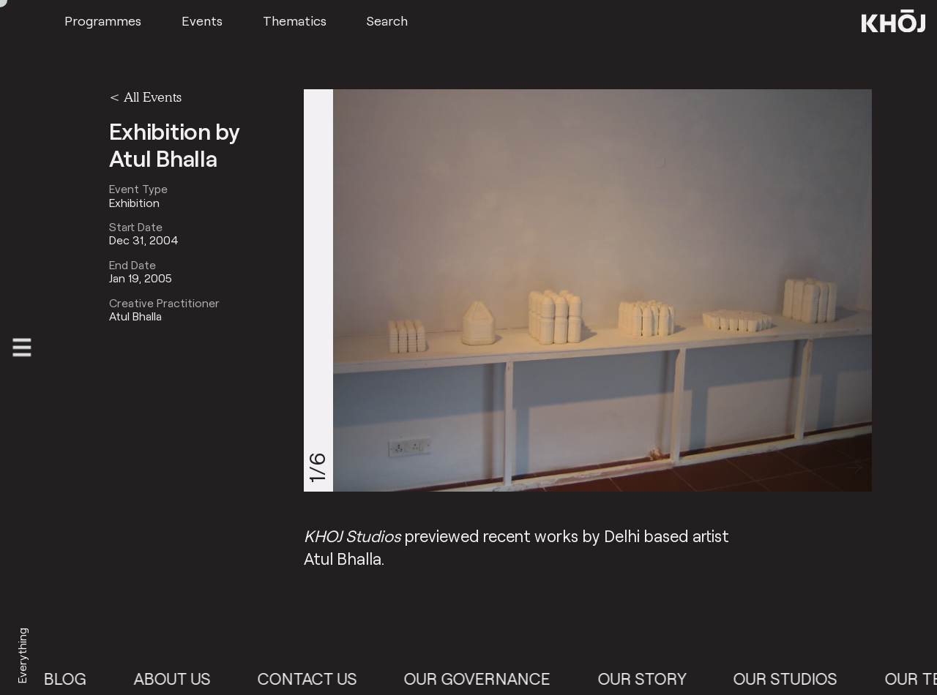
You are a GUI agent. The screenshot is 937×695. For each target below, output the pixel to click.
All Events (153, 97)
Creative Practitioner (164, 302)
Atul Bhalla (135, 316)
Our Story (650, 678)
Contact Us (315, 678)
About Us (180, 678)
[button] (855, 467)
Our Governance (486, 678)
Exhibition (134, 202)
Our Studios (793, 678)
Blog (74, 678)
